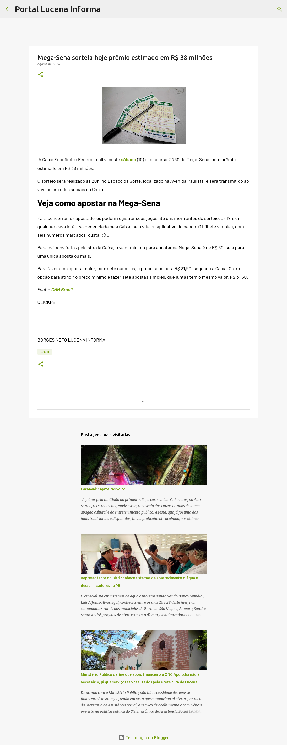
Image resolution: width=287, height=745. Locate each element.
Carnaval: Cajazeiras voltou (104, 489)
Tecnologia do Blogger (143, 737)
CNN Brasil (61, 289)
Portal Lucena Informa (58, 9)
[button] (40, 74)
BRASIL (45, 352)
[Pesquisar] (108, 9)
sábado (128, 159)
